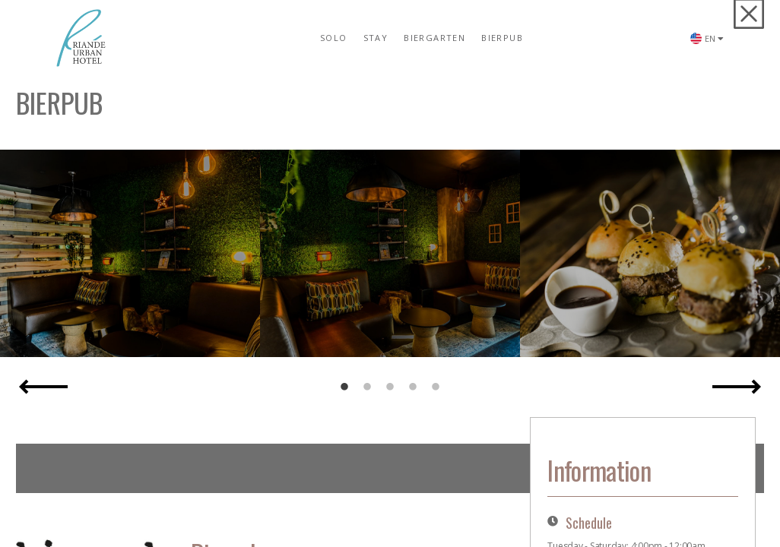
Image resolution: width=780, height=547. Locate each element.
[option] (130, 254)
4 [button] (412, 387)
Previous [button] (43, 386)
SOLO (333, 37)
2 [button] (367, 387)
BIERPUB (502, 37)
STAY (375, 37)
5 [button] (435, 387)
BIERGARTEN (434, 37)
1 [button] (344, 387)
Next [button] (736, 386)
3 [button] (390, 387)
